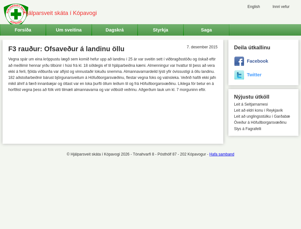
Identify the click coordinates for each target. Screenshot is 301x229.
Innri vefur (281, 6)
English (253, 6)
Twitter (254, 74)
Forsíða (23, 29)
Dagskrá (115, 29)
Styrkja (160, 29)
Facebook (257, 61)
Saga (206, 29)
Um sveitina (69, 29)
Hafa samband (221, 154)
